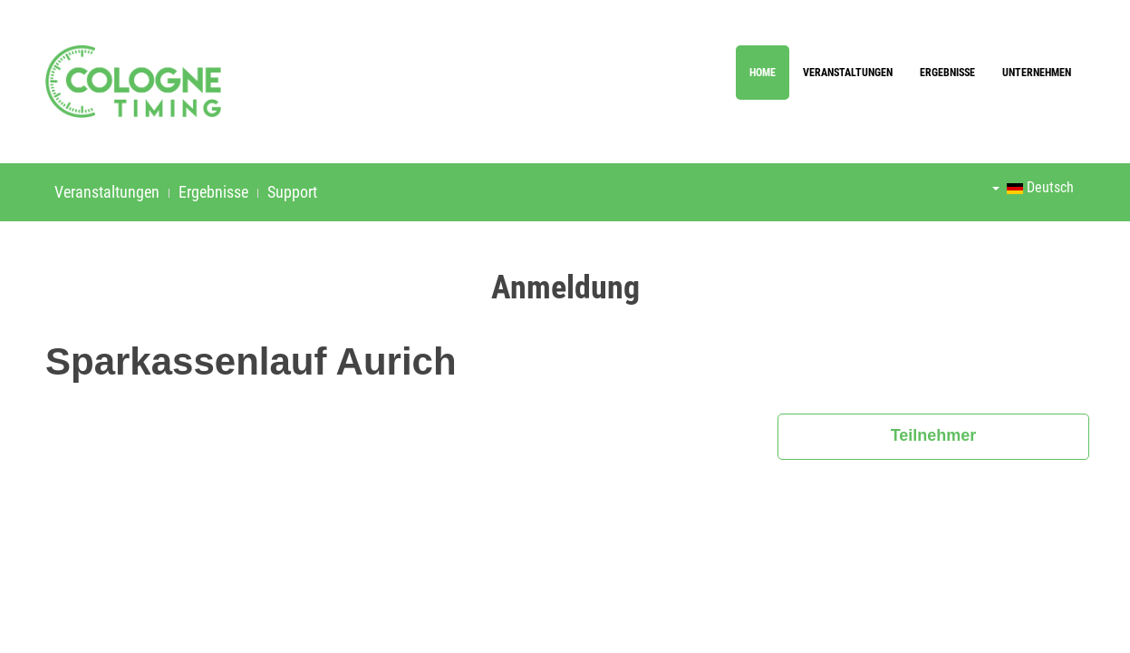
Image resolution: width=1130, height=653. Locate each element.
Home (762, 72)
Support (292, 191)
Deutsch (1033, 187)
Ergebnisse (947, 72)
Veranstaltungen (848, 72)
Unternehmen (1036, 72)
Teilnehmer (934, 435)
